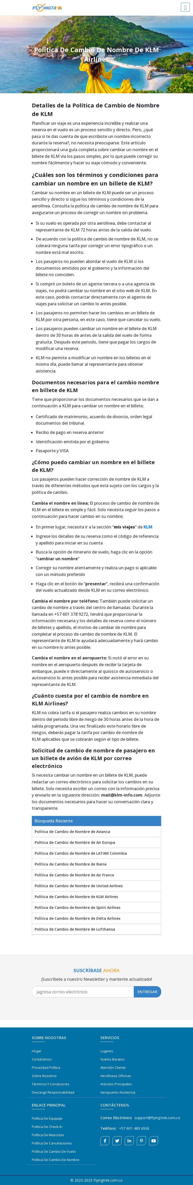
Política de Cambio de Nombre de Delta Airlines (77, 918)
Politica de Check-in (47, 1126)
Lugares (106, 1051)
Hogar (36, 1051)
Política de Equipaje (47, 1118)
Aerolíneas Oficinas (115, 1075)
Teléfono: (108, 1128)
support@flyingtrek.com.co (157, 1117)
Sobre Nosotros (44, 1075)
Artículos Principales (116, 1084)
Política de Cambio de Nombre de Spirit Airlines (77, 907)
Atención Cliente (113, 1067)
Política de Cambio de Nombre (55, 1159)
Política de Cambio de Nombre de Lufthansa (75, 929)
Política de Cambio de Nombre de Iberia (71, 864)
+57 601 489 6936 (134, 1128)
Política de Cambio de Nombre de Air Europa (75, 842)
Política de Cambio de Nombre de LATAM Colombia (81, 853)
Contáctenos (42, 1059)
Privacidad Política (46, 1067)
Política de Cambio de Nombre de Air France (74, 874)
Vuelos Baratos (112, 1059)
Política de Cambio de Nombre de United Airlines (79, 885)
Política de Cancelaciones (52, 1143)
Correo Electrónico (116, 1117)
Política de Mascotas (48, 1135)
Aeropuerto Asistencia (117, 1092)
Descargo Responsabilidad (53, 1092)
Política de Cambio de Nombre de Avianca (72, 831)
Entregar (147, 991)
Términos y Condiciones (50, 1084)
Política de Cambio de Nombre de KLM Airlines (76, 896)
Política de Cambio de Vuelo (54, 1151)
